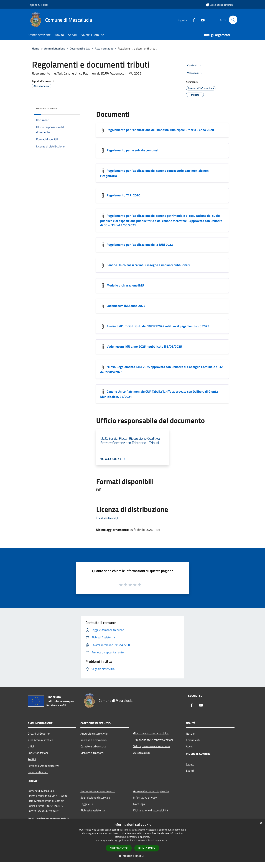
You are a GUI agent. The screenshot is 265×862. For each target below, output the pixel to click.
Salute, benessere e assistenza (151, 746)
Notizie (190, 733)
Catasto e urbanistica (93, 746)
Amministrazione (54, 48)
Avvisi (189, 746)
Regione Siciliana (38, 5)
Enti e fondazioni (38, 753)
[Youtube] (201, 19)
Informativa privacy (145, 797)
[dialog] (132, 840)
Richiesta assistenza (92, 810)
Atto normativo (104, 48)
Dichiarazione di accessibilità (150, 810)
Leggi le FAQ (87, 804)
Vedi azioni (195, 73)
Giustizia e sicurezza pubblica (151, 733)
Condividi (194, 65)
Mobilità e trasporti (92, 753)
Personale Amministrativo (43, 766)
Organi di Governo (39, 733)
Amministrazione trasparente (151, 791)
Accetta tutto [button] (119, 847)
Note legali (139, 804)
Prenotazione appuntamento (97, 791)
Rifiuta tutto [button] (146, 847)
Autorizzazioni (142, 752)
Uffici (31, 746)
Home (35, 48)
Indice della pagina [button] (46, 108)
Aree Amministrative (40, 740)
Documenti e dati (80, 48)
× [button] (261, 823)
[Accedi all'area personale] (219, 5)
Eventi (190, 770)
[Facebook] (192, 19)
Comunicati (193, 740)
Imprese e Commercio (93, 740)
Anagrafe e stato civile (94, 733)
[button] (132, 856)
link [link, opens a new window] (167, 840)
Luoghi (190, 764)
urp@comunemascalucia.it (52, 818)
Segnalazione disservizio (95, 797)
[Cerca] (233, 20)
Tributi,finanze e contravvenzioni (153, 740)
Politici (32, 759)
